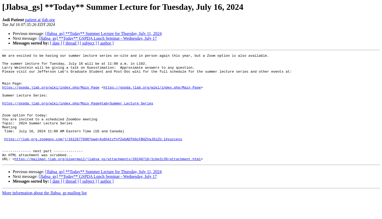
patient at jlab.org (40, 19)
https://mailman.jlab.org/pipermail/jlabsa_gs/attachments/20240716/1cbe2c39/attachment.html (108, 180)
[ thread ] (71, 43)
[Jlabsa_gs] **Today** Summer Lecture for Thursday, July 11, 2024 (103, 33)
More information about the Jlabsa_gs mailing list (44, 214)
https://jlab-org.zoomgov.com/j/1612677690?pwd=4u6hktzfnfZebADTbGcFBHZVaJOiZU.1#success (93, 156)
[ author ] (106, 43)
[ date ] (56, 43)
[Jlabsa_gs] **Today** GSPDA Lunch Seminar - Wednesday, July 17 (98, 38)
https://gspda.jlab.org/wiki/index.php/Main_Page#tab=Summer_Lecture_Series (77, 113)
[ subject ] (88, 43)
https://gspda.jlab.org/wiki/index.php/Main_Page (50, 94)
